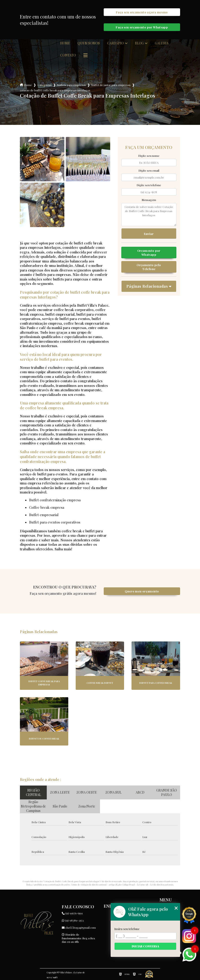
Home (65, 43)
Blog (139, 43)
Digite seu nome (148, 155)
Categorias (45, 85)
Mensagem (149, 200)
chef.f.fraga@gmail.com (79, 927)
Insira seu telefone (127, 929)
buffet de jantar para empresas (111, 85)
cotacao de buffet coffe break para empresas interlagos (55, 90)
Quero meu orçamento (142, 591)
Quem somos (89, 43)
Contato (68, 55)
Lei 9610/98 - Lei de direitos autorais (155, 884)
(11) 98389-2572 (73, 920)
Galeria (162, 43)
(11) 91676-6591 (72, 913)
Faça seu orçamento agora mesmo (142, 12)
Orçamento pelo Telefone (149, 267)
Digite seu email (148, 170)
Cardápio (115, 43)
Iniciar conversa (145, 946)
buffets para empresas (71, 85)
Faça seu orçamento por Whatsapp (142, 27)
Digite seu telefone (149, 185)
